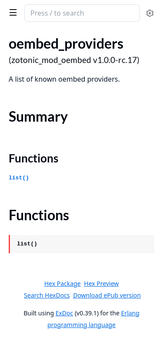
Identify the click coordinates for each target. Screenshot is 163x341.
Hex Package (62, 283)
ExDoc (64, 313)
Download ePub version (107, 295)
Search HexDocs (47, 295)
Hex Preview (101, 283)
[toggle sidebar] (11, 12)
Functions (33, 158)
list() (19, 178)
